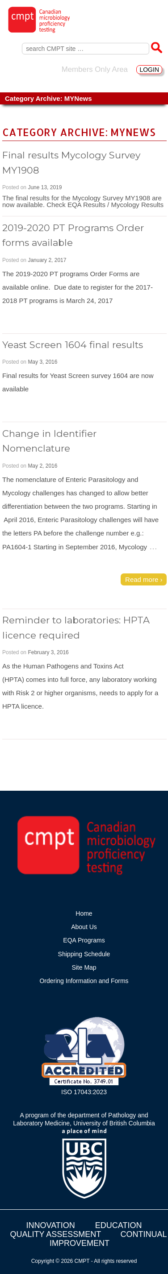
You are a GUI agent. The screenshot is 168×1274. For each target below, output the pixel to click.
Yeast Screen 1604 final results (72, 344)
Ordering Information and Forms (83, 980)
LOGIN (149, 69)
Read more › (143, 579)
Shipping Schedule (84, 954)
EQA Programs (84, 940)
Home (84, 913)
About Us (84, 926)
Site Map (83, 967)
